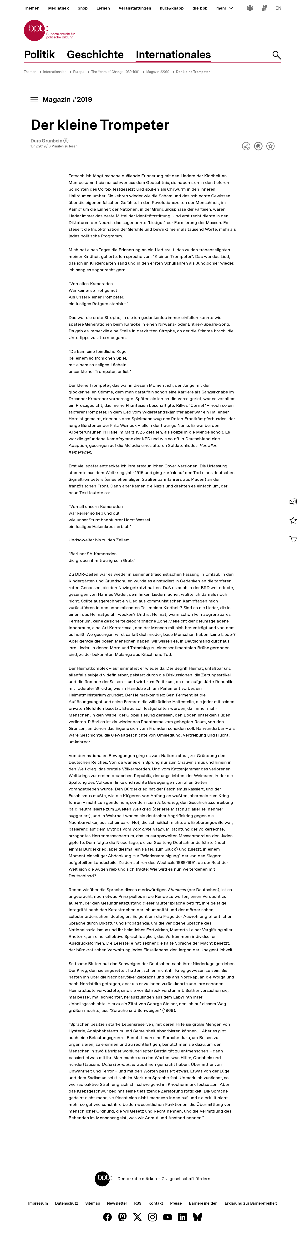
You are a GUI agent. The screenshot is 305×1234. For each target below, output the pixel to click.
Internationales (54, 72)
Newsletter (117, 1203)
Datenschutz (66, 1203)
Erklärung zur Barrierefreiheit (251, 1203)
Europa (78, 72)
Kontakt (155, 1203)
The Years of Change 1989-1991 (115, 72)
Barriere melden (203, 1203)
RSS (138, 1203)
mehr (224, 8)
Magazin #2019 (157, 72)
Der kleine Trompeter (193, 72)
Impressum (38, 1203)
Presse (176, 1203)
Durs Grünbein (49, 141)
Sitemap (92, 1203)
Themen (30, 72)
